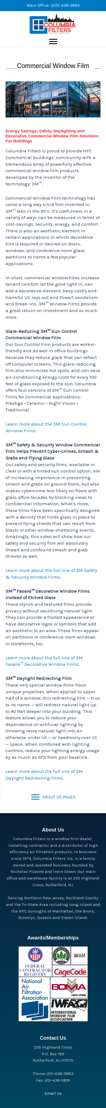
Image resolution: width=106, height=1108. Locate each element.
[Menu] (53, 41)
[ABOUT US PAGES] (53, 797)
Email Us (53, 1093)
